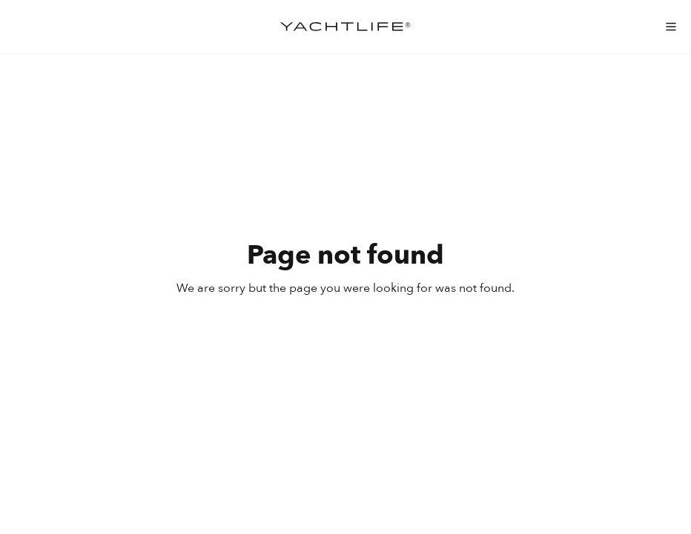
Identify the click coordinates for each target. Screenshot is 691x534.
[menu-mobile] (671, 26)
